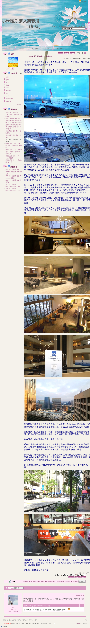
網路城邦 (84, 1)
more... (19, 105)
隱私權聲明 (44, 623)
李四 (7, 85)
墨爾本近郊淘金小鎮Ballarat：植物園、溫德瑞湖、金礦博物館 (13, 127)
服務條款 (28, 623)
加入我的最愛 (73, 26)
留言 (9, 611)
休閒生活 (81, 573)
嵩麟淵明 (8, 101)
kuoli (7, 96)
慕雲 (7, 80)
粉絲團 (5, 626)
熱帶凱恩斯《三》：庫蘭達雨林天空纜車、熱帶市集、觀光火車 (14, 152)
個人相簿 (35, 49)
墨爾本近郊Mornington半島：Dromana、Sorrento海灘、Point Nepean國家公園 (14, 120)
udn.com (84, 623)
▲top (85, 620)
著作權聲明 (36, 623)
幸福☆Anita (9, 99)
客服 (50, 623)
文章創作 (22, 49)
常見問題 (21, 623)
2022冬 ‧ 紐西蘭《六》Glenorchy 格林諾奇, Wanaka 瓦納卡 (14, 172)
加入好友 (55, 26)
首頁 (9, 49)
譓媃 (13, 69)
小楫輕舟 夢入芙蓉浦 (20, 21)
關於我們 (15, 623)
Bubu (7, 88)
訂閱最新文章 (83, 26)
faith (7, 77)
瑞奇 (7, 93)
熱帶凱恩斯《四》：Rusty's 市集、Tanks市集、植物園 (14, 145)
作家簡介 (60, 49)
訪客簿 (47, 49)
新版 (35, 26)
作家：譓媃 (81, 24)
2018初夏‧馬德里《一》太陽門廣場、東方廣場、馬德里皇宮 (14, 114)
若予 (7, 82)
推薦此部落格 (63, 26)
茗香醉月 (8, 90)
